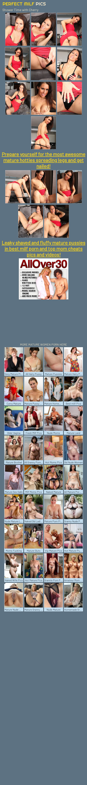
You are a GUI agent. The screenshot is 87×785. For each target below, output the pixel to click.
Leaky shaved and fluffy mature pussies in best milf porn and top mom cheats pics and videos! (43, 248)
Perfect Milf (24, 4)
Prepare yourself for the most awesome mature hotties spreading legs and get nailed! (43, 160)
